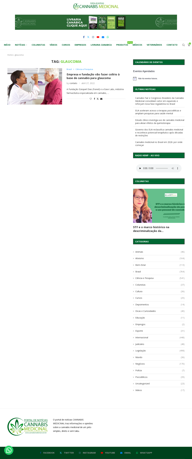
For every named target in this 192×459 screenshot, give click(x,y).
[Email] (103, 37)
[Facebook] (83, 37)
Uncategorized (160, 383)
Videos (160, 390)
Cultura (160, 291)
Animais (160, 251)
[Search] (183, 45)
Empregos (80, 44)
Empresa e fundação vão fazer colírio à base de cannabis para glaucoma (93, 76)
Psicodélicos (160, 377)
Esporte (160, 330)
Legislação (160, 350)
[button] (96, 22)
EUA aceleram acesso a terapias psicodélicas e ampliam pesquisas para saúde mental (158, 112)
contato (73, 83)
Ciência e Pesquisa (160, 278)
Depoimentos (160, 304)
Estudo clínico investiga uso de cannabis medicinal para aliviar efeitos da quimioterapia (159, 121)
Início (7, 44)
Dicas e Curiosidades (160, 311)
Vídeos (53, 44)
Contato (172, 44)
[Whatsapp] (108, 37)
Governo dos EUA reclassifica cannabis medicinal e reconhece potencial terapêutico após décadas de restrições (159, 132)
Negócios (160, 363)
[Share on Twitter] (98, 98)
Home (10, 54)
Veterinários (154, 44)
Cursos (66, 44)
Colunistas (38, 44)
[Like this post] (91, 98)
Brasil (160, 271)
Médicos (137, 44)
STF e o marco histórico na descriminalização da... (151, 229)
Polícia (160, 370)
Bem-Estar (160, 265)
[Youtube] (98, 37)
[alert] (159, 78)
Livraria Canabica (101, 44)
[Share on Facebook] (94, 98)
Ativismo (160, 258)
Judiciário (160, 344)
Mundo (160, 357)
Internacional (160, 337)
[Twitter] (88, 37)
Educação (160, 317)
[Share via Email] (101, 98)
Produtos (123, 43)
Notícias (20, 44)
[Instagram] (93, 37)
